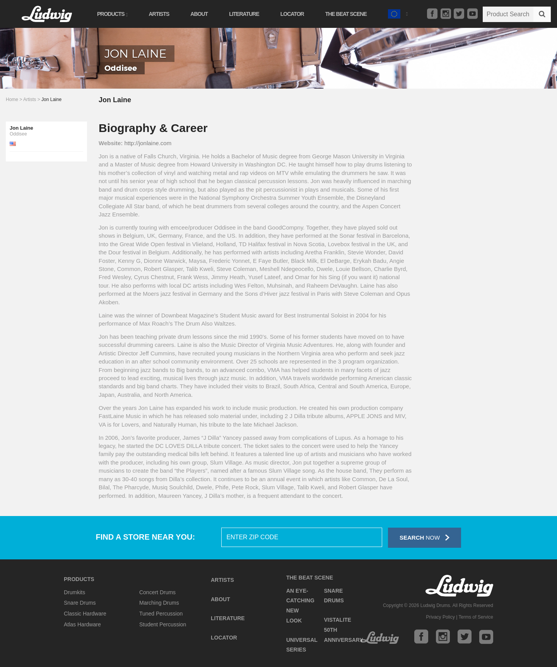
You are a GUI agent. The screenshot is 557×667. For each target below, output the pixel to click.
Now (424, 537)
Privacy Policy (440, 617)
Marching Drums (159, 603)
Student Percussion (162, 624)
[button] (397, 13)
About (199, 14)
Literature (244, 14)
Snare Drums (80, 603)
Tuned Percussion (161, 613)
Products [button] (112, 14)
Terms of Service (476, 617)
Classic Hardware (85, 613)
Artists (159, 14)
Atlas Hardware (82, 624)
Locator (292, 14)
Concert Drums (157, 592)
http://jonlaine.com (147, 143)
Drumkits (74, 592)
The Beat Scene (346, 14)
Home (12, 99)
